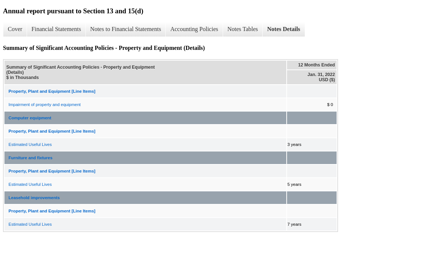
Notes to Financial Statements (125, 29)
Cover (15, 29)
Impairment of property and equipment (45, 104)
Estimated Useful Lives (30, 144)
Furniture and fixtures (31, 158)
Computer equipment (30, 118)
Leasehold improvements (34, 197)
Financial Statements (56, 29)
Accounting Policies (194, 29)
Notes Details (283, 29)
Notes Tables (242, 29)
